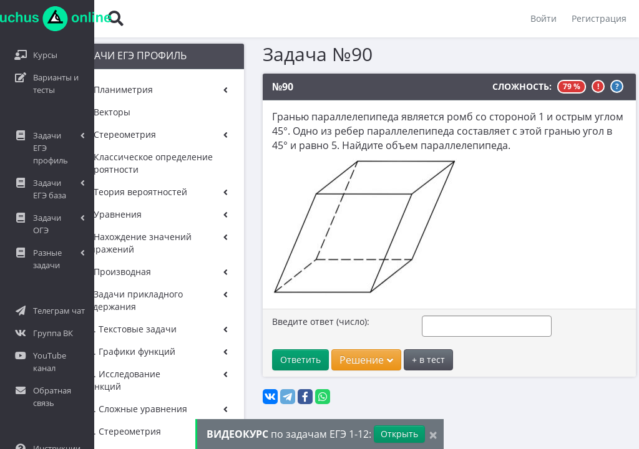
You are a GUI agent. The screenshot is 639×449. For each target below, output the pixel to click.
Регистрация (599, 18)
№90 (269, 87)
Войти (543, 18)
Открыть (399, 434)
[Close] (433, 434)
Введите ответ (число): (307, 321)
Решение (352, 360)
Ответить (286, 359)
